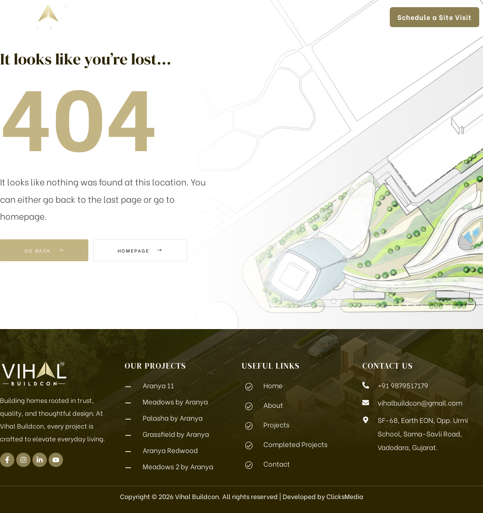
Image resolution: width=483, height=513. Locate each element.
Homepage (140, 250)
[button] (434, 17)
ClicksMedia (344, 496)
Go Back (44, 250)
